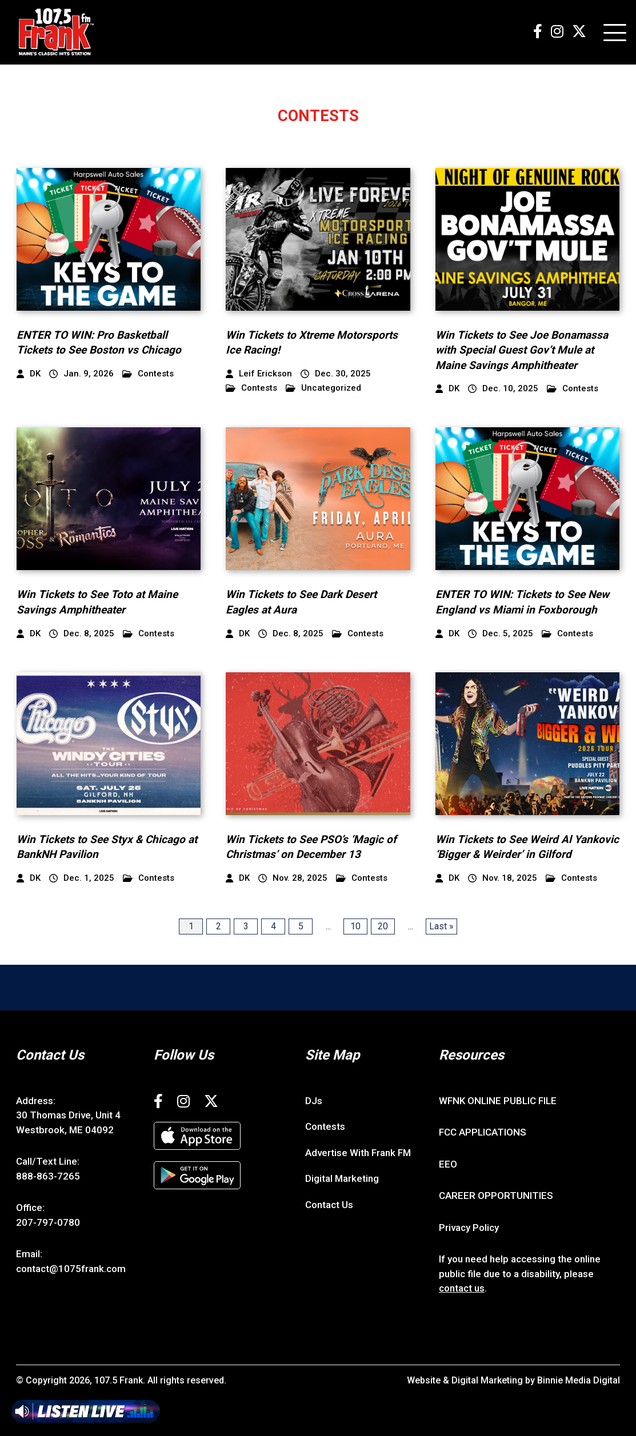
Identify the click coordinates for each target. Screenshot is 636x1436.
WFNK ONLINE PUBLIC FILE (498, 1100)
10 (355, 926)
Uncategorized (323, 388)
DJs (313, 1100)
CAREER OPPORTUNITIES (496, 1195)
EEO (448, 1164)
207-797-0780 (48, 1222)
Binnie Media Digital (578, 1380)
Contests (148, 374)
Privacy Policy (469, 1227)
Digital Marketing (342, 1178)
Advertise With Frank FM (358, 1152)
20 (383, 926)
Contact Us (329, 1204)
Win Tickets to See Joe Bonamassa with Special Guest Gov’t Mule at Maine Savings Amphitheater (521, 350)
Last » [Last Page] (441, 926)
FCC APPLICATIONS (482, 1132)
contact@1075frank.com (71, 1268)
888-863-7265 (48, 1176)
